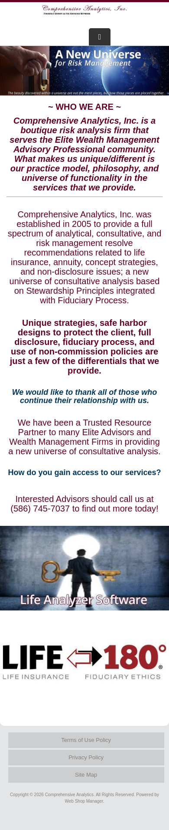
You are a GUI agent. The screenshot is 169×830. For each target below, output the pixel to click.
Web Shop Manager (84, 801)
